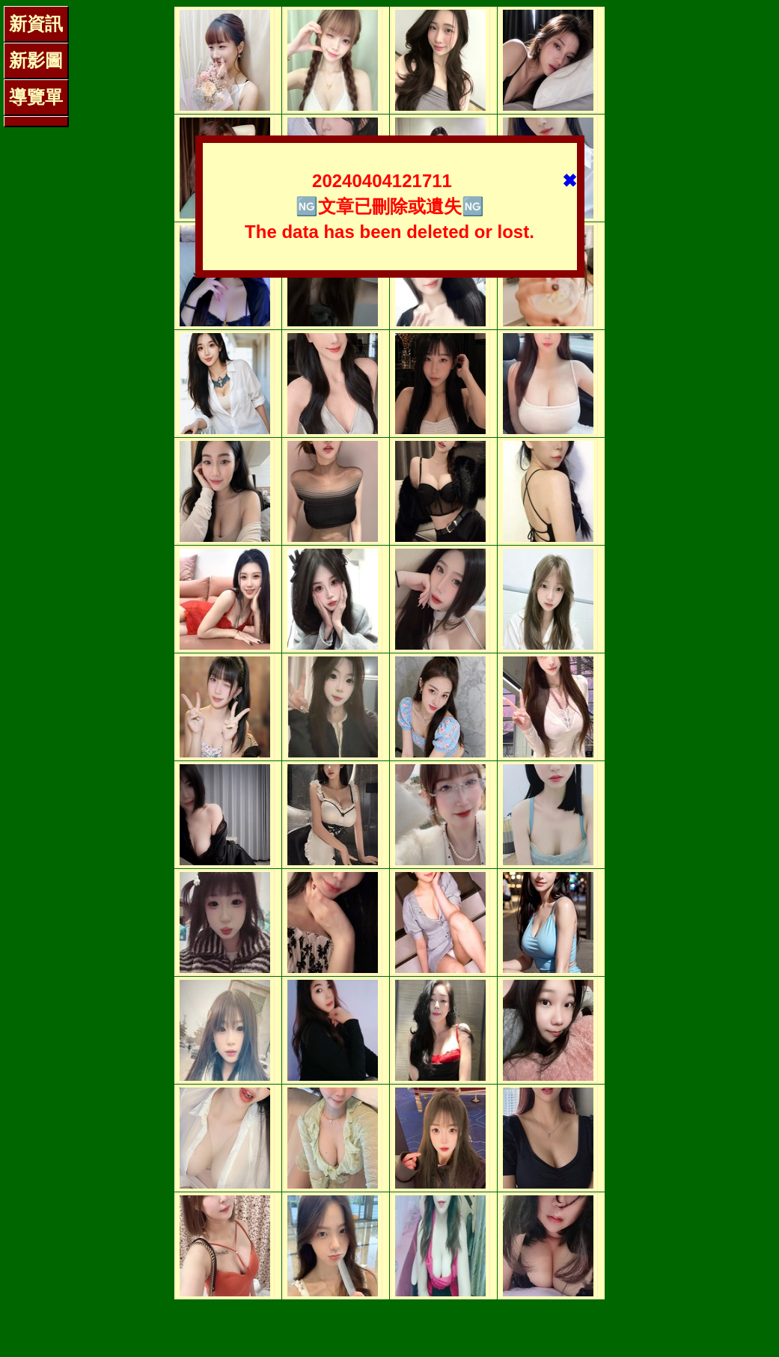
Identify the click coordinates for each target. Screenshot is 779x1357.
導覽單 (36, 97)
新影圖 (36, 60)
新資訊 (36, 23)
